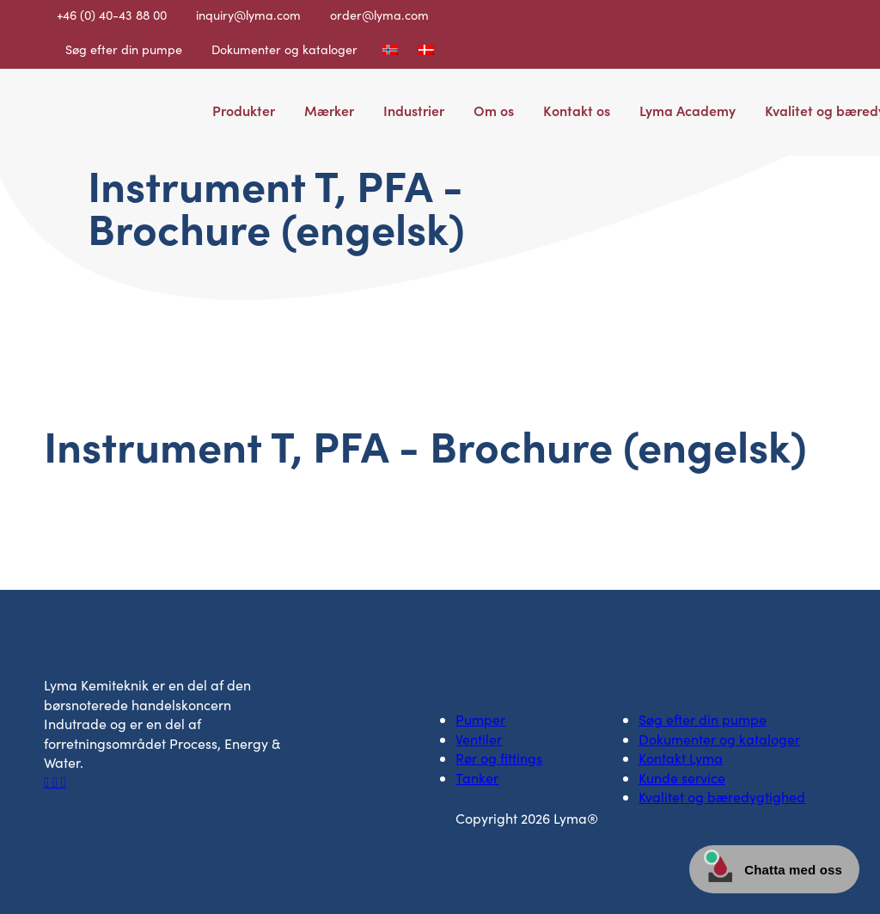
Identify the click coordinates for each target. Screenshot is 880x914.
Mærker (329, 110)
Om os (494, 110)
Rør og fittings (498, 758)
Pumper (480, 719)
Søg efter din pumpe (123, 49)
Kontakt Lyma (681, 758)
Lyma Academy (687, 110)
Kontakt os (576, 110)
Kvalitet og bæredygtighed (722, 797)
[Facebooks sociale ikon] (48, 781)
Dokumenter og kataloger (284, 49)
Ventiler (478, 739)
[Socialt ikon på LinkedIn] (56, 781)
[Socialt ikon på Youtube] (63, 781)
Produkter (243, 110)
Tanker (476, 778)
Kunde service (682, 778)
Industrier (413, 110)
